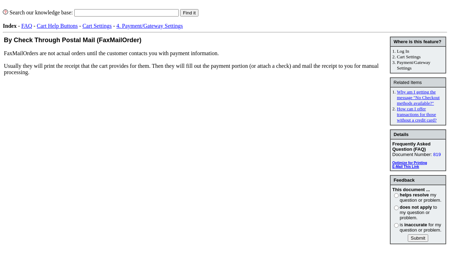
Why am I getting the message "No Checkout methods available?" (418, 97)
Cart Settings (97, 26)
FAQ (26, 26)
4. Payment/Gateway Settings (149, 26)
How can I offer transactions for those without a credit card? (417, 114)
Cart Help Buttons (57, 26)
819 (437, 154)
